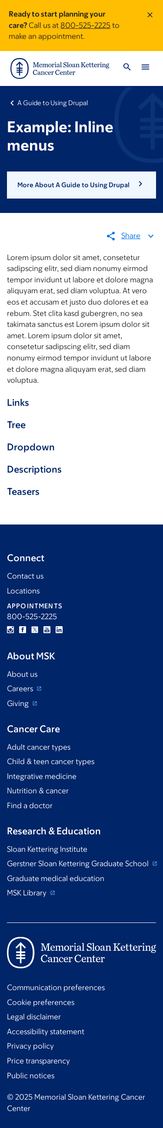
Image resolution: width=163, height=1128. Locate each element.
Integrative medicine (42, 776)
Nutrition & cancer (38, 790)
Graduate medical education (55, 878)
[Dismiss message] (150, 25)
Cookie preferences (40, 1002)
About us (22, 674)
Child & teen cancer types (50, 761)
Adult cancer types (38, 747)
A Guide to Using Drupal (52, 102)
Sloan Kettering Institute (47, 849)
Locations (23, 590)
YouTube (46, 629)
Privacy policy (30, 1046)
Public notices (30, 1075)
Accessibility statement (45, 1031)
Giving (18, 703)
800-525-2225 (85, 25)
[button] (81, 185)
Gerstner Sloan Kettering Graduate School (78, 863)
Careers (21, 688)
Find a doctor (30, 805)
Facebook (22, 629)
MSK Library (27, 892)
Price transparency (38, 1060)
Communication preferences (56, 987)
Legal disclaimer (34, 1016)
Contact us (25, 576)
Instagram (10, 629)
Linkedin (59, 629)
